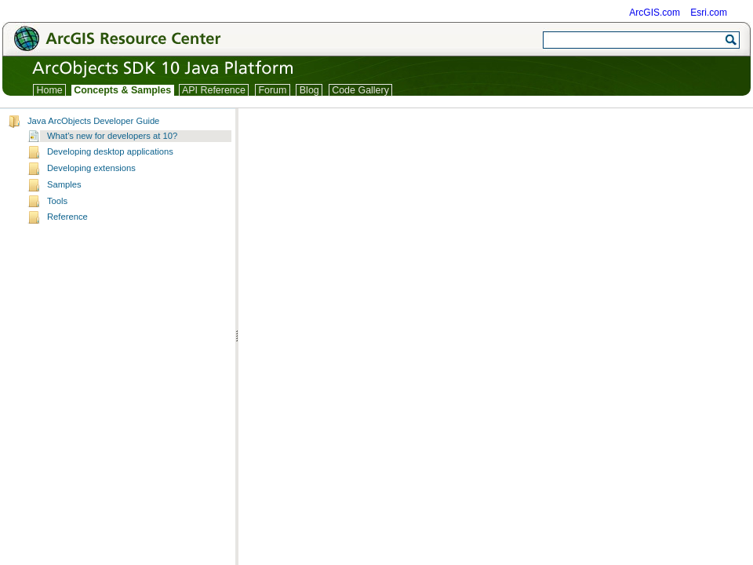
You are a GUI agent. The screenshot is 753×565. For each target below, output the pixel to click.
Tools (57, 201)
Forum (272, 90)
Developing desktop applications (110, 151)
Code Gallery (360, 90)
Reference (67, 216)
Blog (309, 90)
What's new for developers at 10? (112, 135)
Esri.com (708, 12)
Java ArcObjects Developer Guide (93, 121)
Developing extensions (91, 168)
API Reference (214, 90)
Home (49, 90)
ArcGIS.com (654, 12)
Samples (64, 184)
